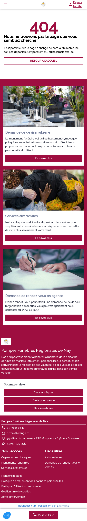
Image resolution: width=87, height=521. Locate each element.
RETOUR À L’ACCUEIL (43, 60)
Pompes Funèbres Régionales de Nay (24, 421)
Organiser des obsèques (16, 457)
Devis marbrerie (43, 408)
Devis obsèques (43, 392)
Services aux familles (14, 467)
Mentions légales (11, 475)
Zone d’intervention (13, 496)
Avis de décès (53, 457)
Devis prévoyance (43, 400)
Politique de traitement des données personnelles (32, 481)
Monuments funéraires (15, 462)
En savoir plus (43, 158)
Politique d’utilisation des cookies (21, 486)
